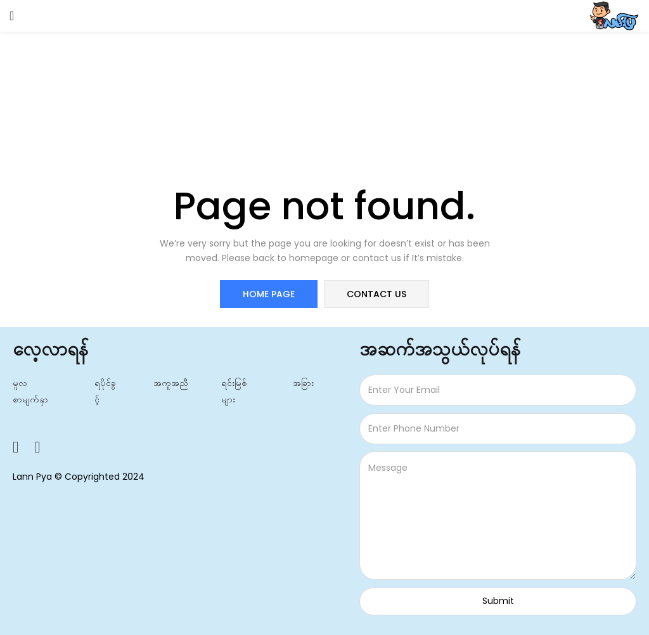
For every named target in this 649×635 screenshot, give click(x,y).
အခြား (303, 382)
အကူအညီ (170, 382)
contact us (376, 294)
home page (269, 294)
